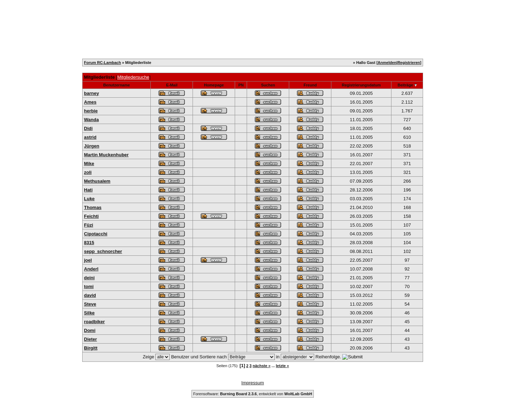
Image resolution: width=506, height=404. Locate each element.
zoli (88, 172)
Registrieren (119, 17)
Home (86, 17)
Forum (288, 17)
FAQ (266, 17)
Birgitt (90, 348)
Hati (88, 190)
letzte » (282, 366)
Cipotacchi (95, 233)
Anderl (91, 269)
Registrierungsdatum (361, 85)
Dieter (90, 339)
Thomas (93, 207)
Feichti (91, 216)
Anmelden (387, 62)
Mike (89, 163)
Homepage (214, 85)
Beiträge (405, 85)
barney (91, 93)
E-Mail (171, 85)
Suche (242, 17)
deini (89, 277)
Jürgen (91, 146)
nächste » (262, 366)
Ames (90, 102)
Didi (88, 128)
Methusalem (97, 181)
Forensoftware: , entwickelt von (252, 394)
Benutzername (116, 85)
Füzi (88, 225)
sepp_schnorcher (103, 251)
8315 (89, 242)
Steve (90, 304)
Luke (89, 198)
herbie (91, 110)
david (90, 295)
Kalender (155, 17)
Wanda (91, 119)
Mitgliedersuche (133, 77)
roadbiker (94, 321)
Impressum (252, 382)
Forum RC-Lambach (102, 62)
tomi (88, 286)
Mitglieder (188, 17)
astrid (90, 137)
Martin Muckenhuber (106, 154)
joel (88, 260)
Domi (90, 330)
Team (217, 17)
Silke (89, 312)
